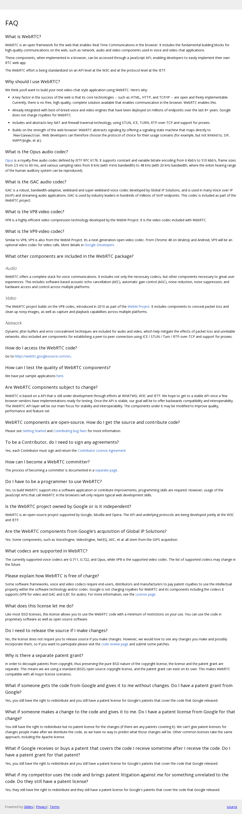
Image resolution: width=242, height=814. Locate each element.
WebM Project (139, 306)
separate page (106, 470)
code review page (114, 644)
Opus (9, 160)
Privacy (41, 807)
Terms (55, 807)
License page (145, 594)
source (232, 807)
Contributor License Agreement (102, 450)
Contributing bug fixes (70, 431)
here (59, 376)
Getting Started (34, 431)
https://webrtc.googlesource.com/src (43, 356)
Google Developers (99, 245)
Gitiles (28, 807)
